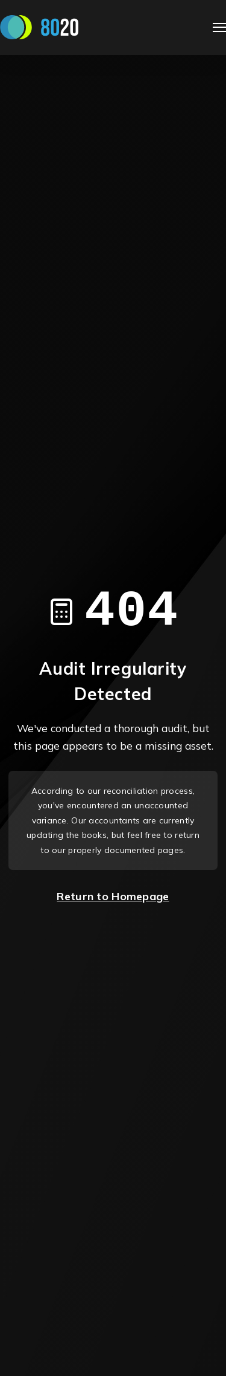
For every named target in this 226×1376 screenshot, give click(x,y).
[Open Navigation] (219, 27)
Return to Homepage (113, 896)
